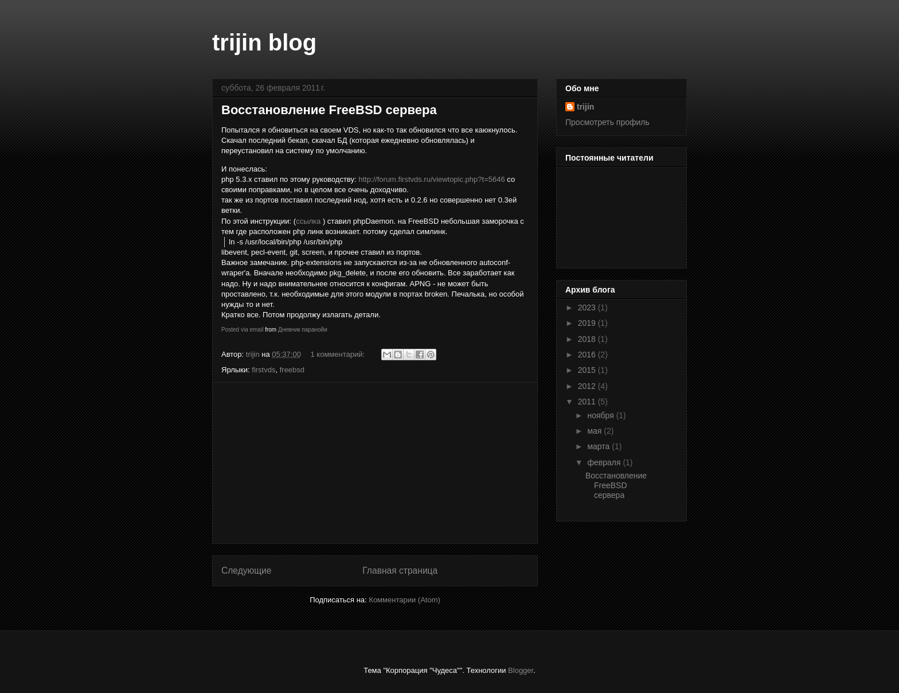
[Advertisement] (375, 463)
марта (599, 446)
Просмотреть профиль (607, 122)
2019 (588, 323)
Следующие (246, 570)
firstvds (263, 369)
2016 (588, 354)
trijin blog (264, 42)
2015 (588, 370)
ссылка (308, 221)
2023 (588, 307)
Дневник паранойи (302, 329)
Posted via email (242, 329)
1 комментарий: (339, 354)
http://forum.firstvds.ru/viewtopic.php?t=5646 (431, 179)
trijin (585, 106)
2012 (588, 386)
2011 (588, 401)
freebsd (292, 369)
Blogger (520, 670)
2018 (588, 339)
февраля (605, 462)
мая (595, 430)
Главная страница (399, 570)
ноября (601, 415)
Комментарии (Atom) (404, 599)
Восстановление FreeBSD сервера (329, 110)
